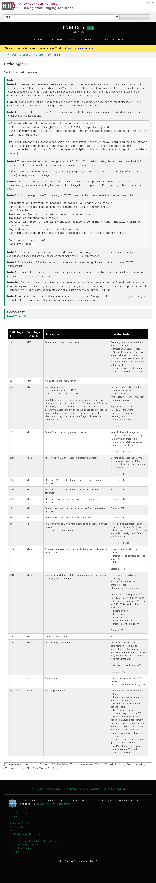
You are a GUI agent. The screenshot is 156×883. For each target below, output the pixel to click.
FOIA (12, 837)
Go (135, 17)
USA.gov (14, 858)
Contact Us (16, 823)
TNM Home (10, 54)
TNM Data (78, 28)
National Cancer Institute (23, 855)
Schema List (41, 39)
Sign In (151, 2)
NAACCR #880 (16, 323)
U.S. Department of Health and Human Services (35, 848)
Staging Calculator (81, 39)
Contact (118, 39)
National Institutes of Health (24, 851)
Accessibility (16, 834)
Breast (39, 54)
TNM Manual (59, 39)
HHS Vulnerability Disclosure (25, 841)
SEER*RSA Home (19, 820)
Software (103, 39)
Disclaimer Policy (19, 830)
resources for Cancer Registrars (53, 810)
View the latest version (79, 48)
